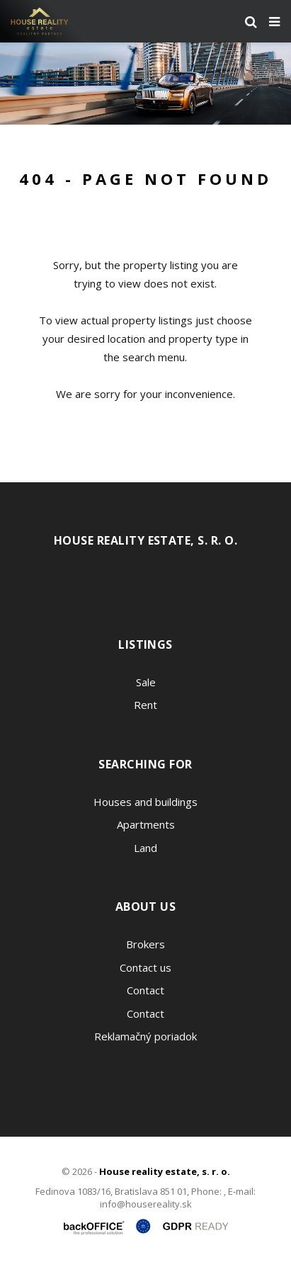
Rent (145, 705)
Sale (146, 682)
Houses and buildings (145, 802)
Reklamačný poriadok (145, 1036)
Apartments (146, 824)
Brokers (145, 944)
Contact (145, 990)
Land (145, 848)
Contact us (145, 967)
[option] (145, 83)
